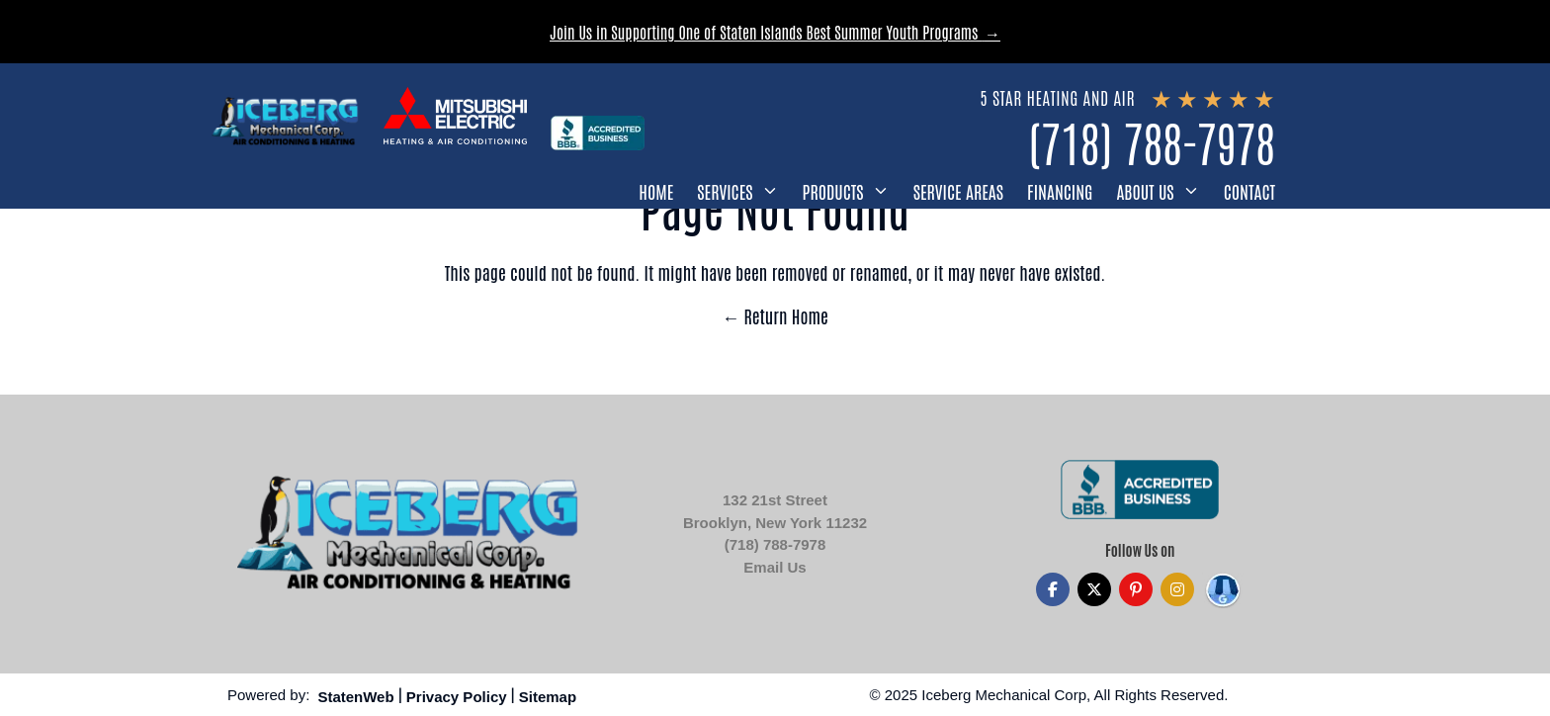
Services (724, 191)
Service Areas (958, 191)
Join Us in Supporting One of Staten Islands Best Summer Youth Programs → (775, 32)
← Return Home (775, 315)
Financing (1059, 191)
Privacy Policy (456, 696)
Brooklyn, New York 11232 (775, 522)
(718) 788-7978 (1151, 141)
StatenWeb (355, 696)
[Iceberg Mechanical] (286, 121)
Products (833, 191)
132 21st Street (775, 500)
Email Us (774, 567)
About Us (1144, 191)
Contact (1249, 191)
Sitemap (547, 696)
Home (656, 191)
